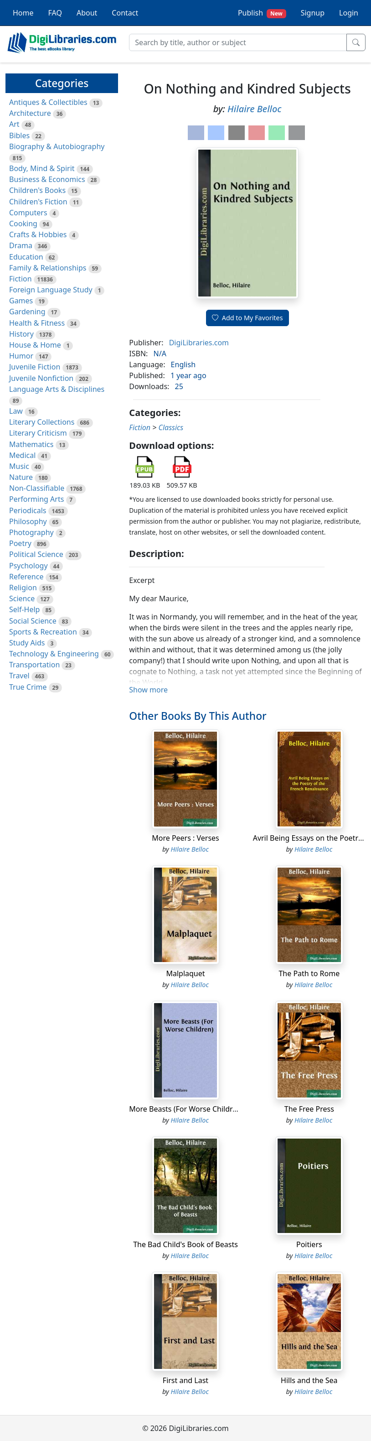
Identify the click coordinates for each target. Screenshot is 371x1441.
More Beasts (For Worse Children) (186, 1109)
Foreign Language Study (51, 290)
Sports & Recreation (43, 632)
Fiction (20, 279)
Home (23, 13)
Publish (262, 13)
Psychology (28, 566)
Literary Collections (41, 422)
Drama (20, 245)
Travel (19, 676)
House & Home (35, 345)
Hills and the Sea (309, 1380)
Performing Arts (36, 499)
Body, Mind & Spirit (42, 168)
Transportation (34, 665)
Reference (26, 577)
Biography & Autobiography (56, 146)
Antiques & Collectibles (48, 102)
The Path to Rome (309, 973)
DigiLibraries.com (199, 343)
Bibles (19, 135)
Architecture (30, 113)
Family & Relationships (47, 268)
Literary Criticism (38, 433)
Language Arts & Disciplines (56, 389)
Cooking (23, 223)
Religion (23, 588)
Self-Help (24, 609)
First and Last (185, 1380)
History (21, 334)
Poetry (20, 543)
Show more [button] (148, 690)
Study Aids (27, 643)
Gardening (27, 312)
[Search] (238, 42)
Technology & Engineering (54, 654)
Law (16, 411)
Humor (21, 356)
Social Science (33, 621)
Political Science (36, 554)
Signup (313, 13)
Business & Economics (47, 179)
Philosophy (28, 521)
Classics (171, 427)
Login (348, 13)
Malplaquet (185, 973)
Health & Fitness (37, 323)
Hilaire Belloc (254, 109)
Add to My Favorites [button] (247, 317)
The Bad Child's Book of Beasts (185, 1244)
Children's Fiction (38, 202)
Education (26, 257)
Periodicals (27, 510)
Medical (22, 455)
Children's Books (37, 190)
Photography (31, 532)
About (87, 13)
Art (14, 124)
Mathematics (31, 444)
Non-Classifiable (36, 488)
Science (22, 598)
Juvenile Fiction (34, 367)
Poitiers (309, 1244)
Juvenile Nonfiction (41, 378)
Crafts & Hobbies (38, 234)
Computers (28, 213)
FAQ (55, 13)
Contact (125, 13)
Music (19, 466)
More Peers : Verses (185, 838)
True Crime (28, 687)
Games (21, 301)
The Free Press (309, 1109)
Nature (21, 477)
